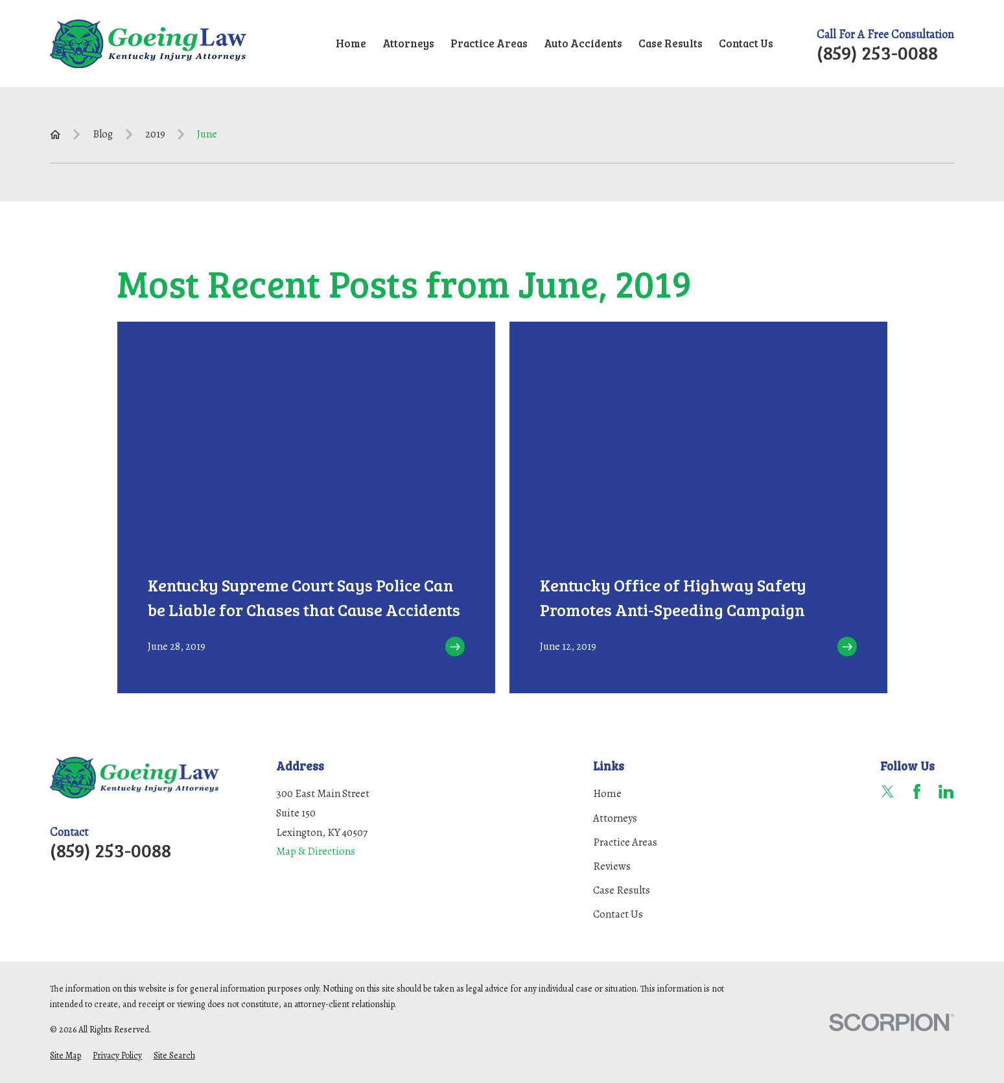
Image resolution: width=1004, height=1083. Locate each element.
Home (607, 793)
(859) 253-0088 (877, 52)
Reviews (612, 866)
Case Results (621, 890)
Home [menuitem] (351, 43)
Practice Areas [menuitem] (489, 43)
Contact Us (618, 914)
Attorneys (615, 818)
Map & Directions (315, 851)
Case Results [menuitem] (670, 43)
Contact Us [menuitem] (746, 43)
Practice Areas (625, 842)
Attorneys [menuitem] (408, 43)
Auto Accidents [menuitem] (583, 43)
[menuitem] (65, 1056)
